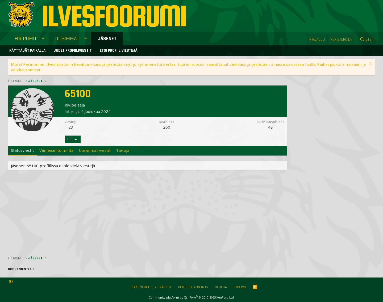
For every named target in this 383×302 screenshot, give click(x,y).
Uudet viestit (19, 269)
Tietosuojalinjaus (193, 287)
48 (270, 127)
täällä (310, 64)
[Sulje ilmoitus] (370, 64)
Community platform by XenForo (192, 297)
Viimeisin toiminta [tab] (56, 150)
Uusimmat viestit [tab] (95, 150)
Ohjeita (221, 287)
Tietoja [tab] (122, 150)
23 (70, 127)
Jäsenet (107, 38)
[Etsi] (366, 39)
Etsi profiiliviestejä (119, 50)
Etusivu (240, 287)
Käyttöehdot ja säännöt (151, 287)
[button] (43, 38)
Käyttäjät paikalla (27, 50)
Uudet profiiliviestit (72, 50)
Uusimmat (67, 38)
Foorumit (26, 38)
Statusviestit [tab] (22, 150)
